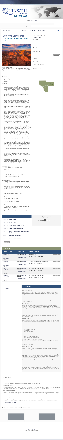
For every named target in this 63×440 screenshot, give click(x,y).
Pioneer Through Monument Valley (16, 228)
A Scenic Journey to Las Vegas (15, 235)
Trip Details (6, 31)
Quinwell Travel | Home (6, 23)
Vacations (21, 23)
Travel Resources (30, 23)
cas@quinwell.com (33, 20)
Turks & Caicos (18, 26)
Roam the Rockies (12, 222)
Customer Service (40, 23)
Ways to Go (7, 288)
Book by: (31, 256)
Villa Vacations (50, 23)
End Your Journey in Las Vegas (15, 238)
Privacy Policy (26, 26)
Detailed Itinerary (7, 242)
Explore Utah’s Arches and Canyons (16, 225)
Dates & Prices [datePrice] (31, 30)
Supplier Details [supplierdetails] (41, 30)
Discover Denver (12, 219)
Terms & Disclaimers (36, 57)
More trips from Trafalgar (10, 402)
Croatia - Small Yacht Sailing (7, 26)
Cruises (14, 23)
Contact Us (56, 54)
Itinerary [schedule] (24, 30)
